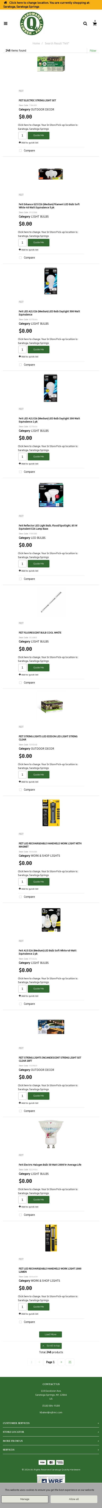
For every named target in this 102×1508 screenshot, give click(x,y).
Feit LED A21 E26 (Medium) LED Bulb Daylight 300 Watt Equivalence (49, 313)
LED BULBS (38, 538)
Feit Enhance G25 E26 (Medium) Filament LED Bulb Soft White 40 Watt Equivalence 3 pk (49, 206)
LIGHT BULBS (40, 216)
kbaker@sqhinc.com (51, 1412)
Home (36, 43)
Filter (93, 50)
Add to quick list (28, 142)
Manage (24, 1499)
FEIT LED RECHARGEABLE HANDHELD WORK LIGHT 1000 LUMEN (50, 1270)
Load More (50, 1334)
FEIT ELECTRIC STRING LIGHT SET (37, 100)
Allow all (74, 1499)
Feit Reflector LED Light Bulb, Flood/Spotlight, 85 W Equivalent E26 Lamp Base (48, 527)
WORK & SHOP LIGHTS (45, 855)
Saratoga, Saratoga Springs (33, 128)
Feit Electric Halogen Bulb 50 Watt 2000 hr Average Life (50, 1164)
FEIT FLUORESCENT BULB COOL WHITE (40, 632)
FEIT (21, 90)
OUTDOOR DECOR (42, 109)
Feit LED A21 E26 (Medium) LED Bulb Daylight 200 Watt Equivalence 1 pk (49, 420)
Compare (26, 151)
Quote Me (38, 135)
